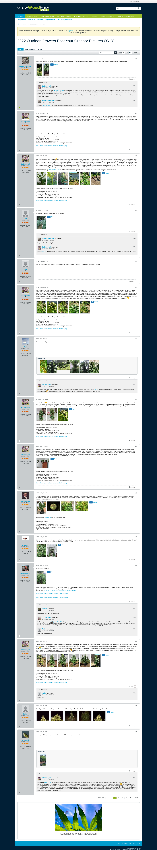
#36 (136, 287)
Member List (31, 19)
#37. (134, 384)
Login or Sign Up (135, 1)
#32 (136, 113)
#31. (134, 86)
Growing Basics (47, 16)
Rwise (44, 629)
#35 (136, 261)
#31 (136, 58)
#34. (134, 238)
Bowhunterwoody (25, 66)
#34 (136, 210)
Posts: (24, 74)
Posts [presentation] (20, 49)
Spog (25, 218)
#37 (136, 339)
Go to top (136, 843)
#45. (134, 777)
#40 (136, 493)
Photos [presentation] (39, 49)
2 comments (43, 82)
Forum (23, 24)
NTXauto (25, 545)
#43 (136, 641)
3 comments (43, 605)
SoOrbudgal (46, 86)
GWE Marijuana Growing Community (36, 24)
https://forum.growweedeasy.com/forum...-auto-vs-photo (52, 593)
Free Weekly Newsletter (65, 19)
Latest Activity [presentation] (30, 49)
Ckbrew (45, 609)
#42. (134, 608)
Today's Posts (21, 19)
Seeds (94, 16)
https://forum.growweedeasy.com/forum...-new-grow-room (60, 590)
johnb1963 (25, 740)
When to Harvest (81, 16)
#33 (136, 156)
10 (130, 798)
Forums (20, 16)
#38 (136, 399)
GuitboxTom (25, 501)
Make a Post (32, 16)
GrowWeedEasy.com (125, 16)
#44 (136, 706)
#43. (134, 693)
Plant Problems (64, 16)
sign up (70, 31)
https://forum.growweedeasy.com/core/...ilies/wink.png (51, 146)
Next (136, 798)
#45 (136, 732)
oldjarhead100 (25, 574)
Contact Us (127, 843)
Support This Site (50, 19)
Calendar (40, 19)
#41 (136, 537)
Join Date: (22, 73)
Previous (101, 798)
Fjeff (25, 347)
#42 (136, 565)
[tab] (20, 49)
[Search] (126, 8)
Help (119, 843)
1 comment (43, 381)
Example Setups (107, 16)
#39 (136, 446)
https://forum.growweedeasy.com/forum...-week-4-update (52, 597)
